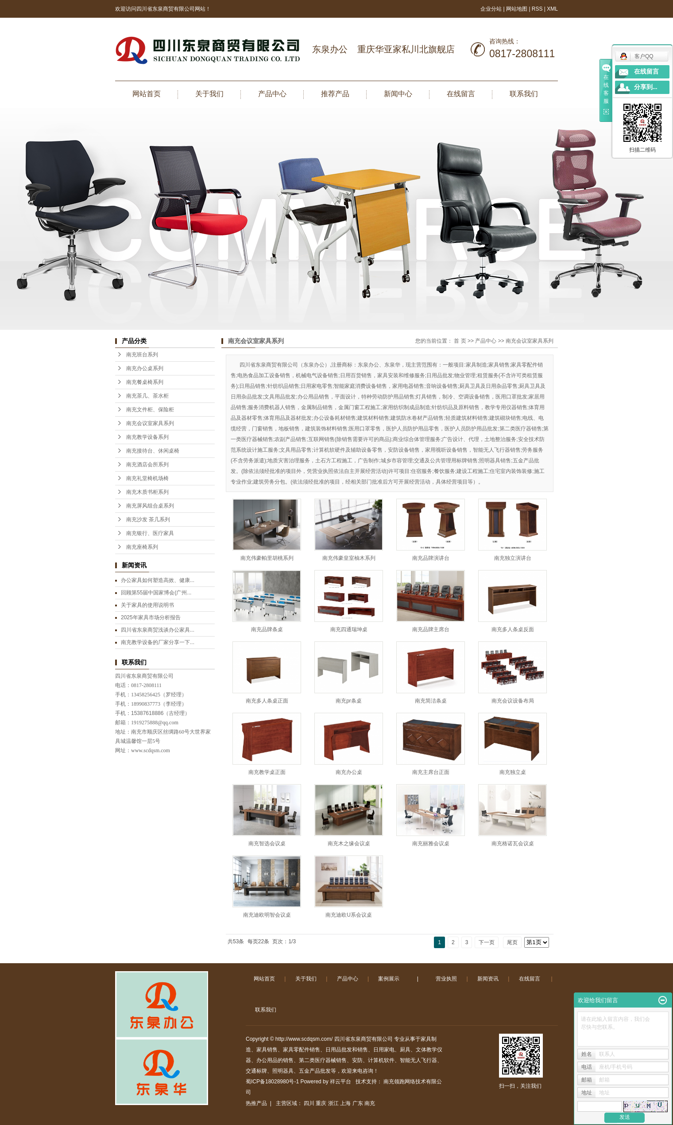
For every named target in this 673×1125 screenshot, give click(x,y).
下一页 (487, 942)
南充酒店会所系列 (147, 464)
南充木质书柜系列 (147, 492)
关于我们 (209, 94)
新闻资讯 (488, 979)
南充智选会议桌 (267, 843)
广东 (357, 1103)
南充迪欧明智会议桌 (267, 915)
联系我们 (524, 94)
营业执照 (446, 979)
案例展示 (388, 979)
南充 (369, 1103)
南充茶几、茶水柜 (147, 396)
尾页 (512, 942)
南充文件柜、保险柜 (150, 409)
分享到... (646, 87)
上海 (345, 1103)
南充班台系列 (142, 355)
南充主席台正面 (430, 772)
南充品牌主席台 (430, 629)
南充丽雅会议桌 (430, 843)
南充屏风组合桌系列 (150, 506)
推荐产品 (335, 94)
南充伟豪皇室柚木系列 (348, 558)
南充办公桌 (349, 772)
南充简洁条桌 (431, 701)
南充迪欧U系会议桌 (348, 915)
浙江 (333, 1103)
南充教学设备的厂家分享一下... (157, 642)
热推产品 (256, 1103)
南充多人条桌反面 (512, 629)
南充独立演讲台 (512, 558)
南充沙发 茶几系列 (148, 519)
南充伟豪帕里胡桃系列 (267, 558)
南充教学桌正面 (267, 772)
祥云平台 (340, 1081)
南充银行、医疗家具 (150, 533)
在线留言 (461, 94)
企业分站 (491, 9)
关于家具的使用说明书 (147, 605)
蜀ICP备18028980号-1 (272, 1081)
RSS (537, 9)
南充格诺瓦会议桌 (512, 843)
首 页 (460, 341)
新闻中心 (398, 94)
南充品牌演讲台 (430, 558)
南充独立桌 (512, 772)
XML (552, 9)
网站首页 (146, 94)
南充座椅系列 (142, 547)
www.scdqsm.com (150, 750)
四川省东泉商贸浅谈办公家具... (157, 630)
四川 (309, 1103)
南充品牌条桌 (267, 629)
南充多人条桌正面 (267, 701)
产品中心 (272, 94)
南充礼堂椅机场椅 (147, 478)
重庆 (321, 1103)
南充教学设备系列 (147, 437)
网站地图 (517, 9)
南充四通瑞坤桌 (348, 629)
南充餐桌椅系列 (144, 382)
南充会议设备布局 (512, 701)
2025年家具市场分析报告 (151, 617)
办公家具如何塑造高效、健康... (157, 580)
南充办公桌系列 (144, 368)
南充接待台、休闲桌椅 (152, 451)
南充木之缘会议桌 (349, 843)
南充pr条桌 (349, 701)
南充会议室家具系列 (150, 423)
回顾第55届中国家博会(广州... (156, 593)
